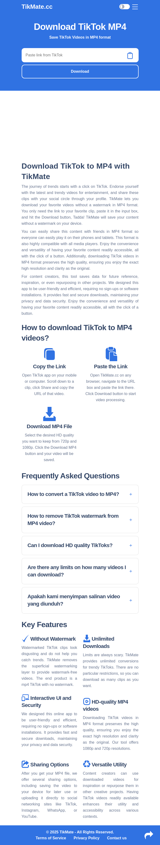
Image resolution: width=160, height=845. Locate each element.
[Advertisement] (80, 126)
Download (80, 71)
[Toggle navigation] (135, 6)
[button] (80, 494)
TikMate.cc (37, 6)
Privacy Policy (87, 838)
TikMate (66, 832)
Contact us (117, 838)
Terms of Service (51, 838)
